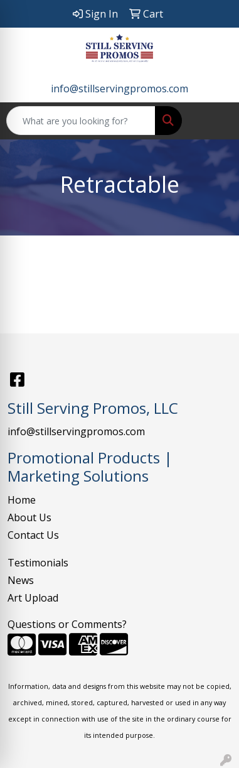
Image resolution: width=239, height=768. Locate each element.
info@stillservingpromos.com (119, 88)
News (21, 580)
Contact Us (33, 535)
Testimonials (38, 563)
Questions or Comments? (67, 624)
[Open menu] (213, 120)
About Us (29, 517)
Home (22, 500)
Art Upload (33, 598)
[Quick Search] (81, 120)
